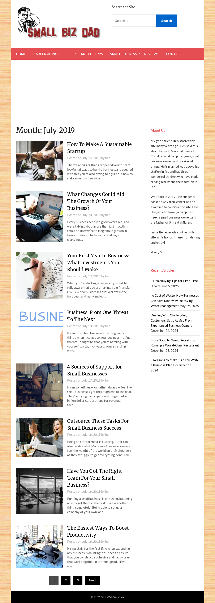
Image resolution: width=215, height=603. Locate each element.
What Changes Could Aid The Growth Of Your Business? (95, 201)
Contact (174, 54)
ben (107, 158)
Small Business (123, 54)
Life (70, 54)
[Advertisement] (107, 91)
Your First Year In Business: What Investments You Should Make (98, 263)
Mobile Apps (92, 54)
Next (92, 580)
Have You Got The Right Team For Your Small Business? (94, 478)
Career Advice (46, 54)
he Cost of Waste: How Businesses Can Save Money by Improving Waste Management (175, 301)
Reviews (151, 54)
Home (21, 54)
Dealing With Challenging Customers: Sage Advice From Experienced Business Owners (171, 320)
